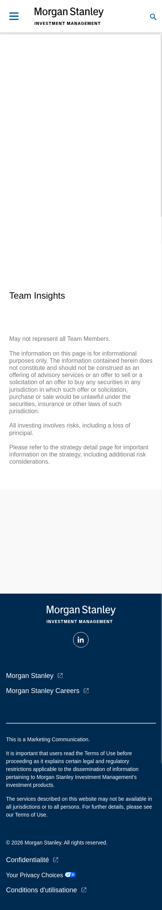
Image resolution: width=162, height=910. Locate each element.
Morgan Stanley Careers (42, 691)
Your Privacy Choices (41, 875)
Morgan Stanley (29, 675)
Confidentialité (27, 860)
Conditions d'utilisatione (41, 890)
